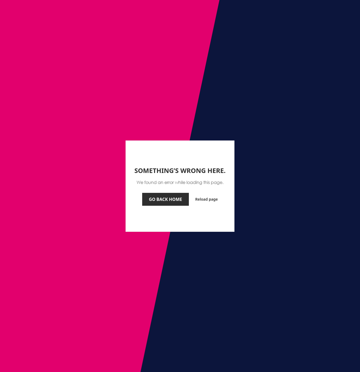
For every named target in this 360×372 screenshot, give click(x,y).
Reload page (206, 199)
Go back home (165, 199)
